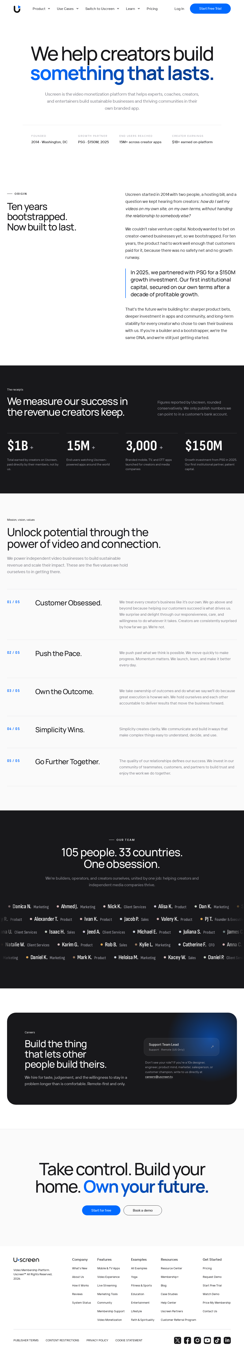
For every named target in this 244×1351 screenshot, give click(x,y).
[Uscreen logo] (17, 8)
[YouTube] (207, 1340)
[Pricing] (152, 8)
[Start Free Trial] (210, 9)
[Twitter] (177, 1340)
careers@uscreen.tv (159, 1077)
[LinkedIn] (227, 1340)
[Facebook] (187, 1340)
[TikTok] (217, 1340)
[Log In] (179, 9)
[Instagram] (197, 1340)
